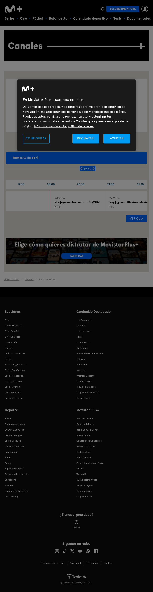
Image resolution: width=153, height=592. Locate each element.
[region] (76, 115)
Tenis (117, 18)
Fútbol (38, 18)
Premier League (13, 435)
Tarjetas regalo (84, 485)
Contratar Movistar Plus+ (89, 463)
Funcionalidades (85, 424)
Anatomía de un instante (89, 353)
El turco (80, 359)
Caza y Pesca (83, 398)
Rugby (8, 463)
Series (9, 18)
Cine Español (12, 331)
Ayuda (76, 524)
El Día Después (13, 440)
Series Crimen (12, 386)
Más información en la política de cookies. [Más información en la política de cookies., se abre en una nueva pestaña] (64, 126)
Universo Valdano (14, 446)
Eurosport (10, 479)
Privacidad (92, 563)
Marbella (81, 370)
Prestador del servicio (52, 563)
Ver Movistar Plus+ (86, 418)
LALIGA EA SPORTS (14, 429)
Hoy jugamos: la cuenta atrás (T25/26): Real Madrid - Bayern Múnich (98, 202)
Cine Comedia (12, 336)
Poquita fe (82, 364)
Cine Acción (11, 342)
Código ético (83, 452)
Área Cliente (83, 435)
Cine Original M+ (14, 325)
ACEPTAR (117, 138)
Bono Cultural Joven (87, 429)
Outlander (82, 348)
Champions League (15, 424)
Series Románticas (15, 370)
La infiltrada (82, 342)
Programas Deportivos (88, 392)
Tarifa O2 (81, 474)
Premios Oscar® (85, 375)
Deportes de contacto (16, 474)
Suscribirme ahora (123, 8)
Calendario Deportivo (16, 491)
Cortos (8, 348)
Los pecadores (84, 331)
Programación (84, 496)
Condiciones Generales (89, 440)
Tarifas (80, 468)
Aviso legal (75, 563)
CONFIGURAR (36, 138)
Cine (23, 18)
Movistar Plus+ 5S (85, 446)
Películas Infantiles (15, 353)
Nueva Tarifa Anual (86, 479)
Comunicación (84, 491)
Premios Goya (83, 381)
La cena (80, 325)
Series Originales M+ (16, 364)
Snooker (9, 485)
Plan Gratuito (83, 457)
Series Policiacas (14, 375)
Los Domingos (83, 320)
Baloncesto (58, 18)
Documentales (139, 18)
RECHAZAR (85, 138)
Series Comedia (13, 381)
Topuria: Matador (14, 468)
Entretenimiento (14, 398)
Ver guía (136, 218)
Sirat (78, 336)
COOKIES (108, 563)
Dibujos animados (86, 386)
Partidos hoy (11, 496)
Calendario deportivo (90, 18)
